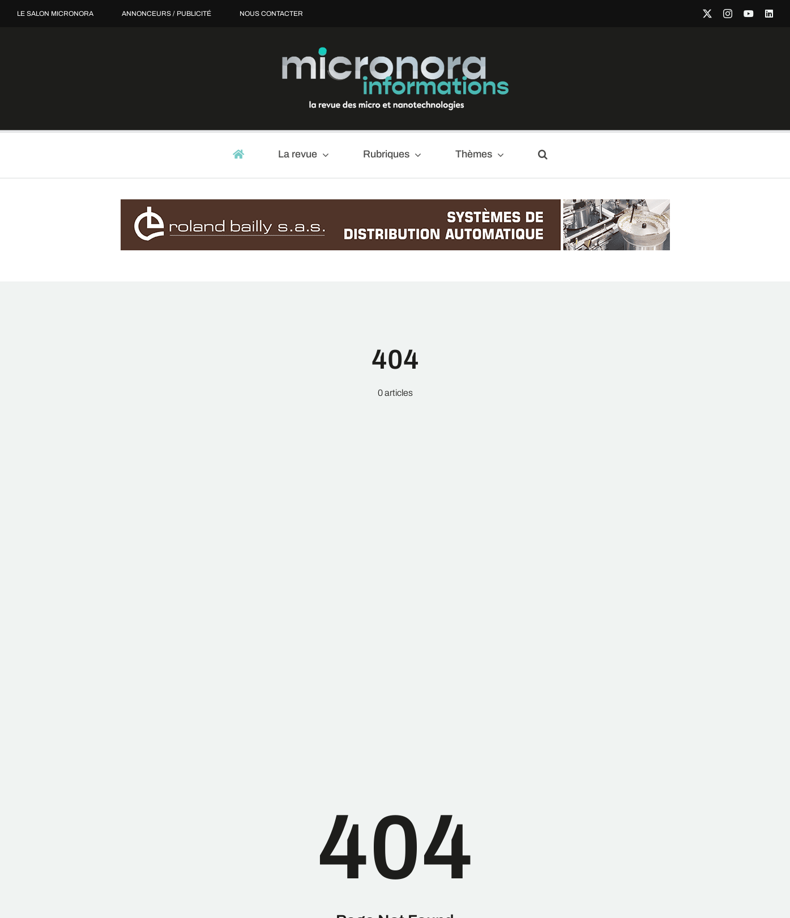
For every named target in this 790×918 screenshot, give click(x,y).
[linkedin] (769, 13)
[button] (548, 155)
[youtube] (749, 13)
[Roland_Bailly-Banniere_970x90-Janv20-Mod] (395, 205)
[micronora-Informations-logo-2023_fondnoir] (395, 51)
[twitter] (707, 13)
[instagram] (727, 13)
